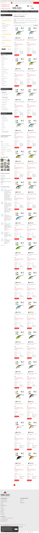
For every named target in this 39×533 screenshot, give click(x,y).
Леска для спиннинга (3, 147)
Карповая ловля (19, 11)
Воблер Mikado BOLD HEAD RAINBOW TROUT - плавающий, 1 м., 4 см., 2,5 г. (19, 40)
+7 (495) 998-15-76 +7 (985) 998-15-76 (5, 5)
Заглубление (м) (6, 30)
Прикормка (3, 83)
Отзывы (3, 129)
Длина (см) (6, 36)
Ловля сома (27, 11)
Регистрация (36, 2)
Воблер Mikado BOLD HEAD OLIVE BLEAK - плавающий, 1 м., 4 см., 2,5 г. (32, 194)
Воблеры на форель (5, 97)
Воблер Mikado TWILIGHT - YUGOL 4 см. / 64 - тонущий (19, 434)
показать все (3, 154)
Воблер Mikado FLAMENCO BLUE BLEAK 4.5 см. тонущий (19, 314)
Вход (31, 2)
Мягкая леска (2, 152)
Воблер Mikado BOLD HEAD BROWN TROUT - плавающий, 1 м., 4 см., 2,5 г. (19, 163)
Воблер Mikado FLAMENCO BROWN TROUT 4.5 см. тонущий (32, 314)
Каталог (4, 53)
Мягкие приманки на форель (6, 99)
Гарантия (19, 0)
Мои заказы (22, 499)
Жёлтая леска (2, 145)
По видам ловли (5, 88)
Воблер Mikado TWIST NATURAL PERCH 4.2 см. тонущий (32, 255)
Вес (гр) (6, 42)
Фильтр (4, 15)
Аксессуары (3, 76)
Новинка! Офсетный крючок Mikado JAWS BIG (6, 182)
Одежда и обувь (4, 81)
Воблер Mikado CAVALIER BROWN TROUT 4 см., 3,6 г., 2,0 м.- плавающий (19, 71)
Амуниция (3, 79)
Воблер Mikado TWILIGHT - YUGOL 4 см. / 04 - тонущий (32, 403)
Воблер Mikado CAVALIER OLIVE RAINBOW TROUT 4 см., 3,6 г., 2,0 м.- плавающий (19, 133)
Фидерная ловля (4, 11)
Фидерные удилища (4, 58)
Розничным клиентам (11, 0)
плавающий (4, 28)
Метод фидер (4, 104)
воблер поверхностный (6, 24)
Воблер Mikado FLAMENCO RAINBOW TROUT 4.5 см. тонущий (32, 374)
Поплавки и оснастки (5, 72)
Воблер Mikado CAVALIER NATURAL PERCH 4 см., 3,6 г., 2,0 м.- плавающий (19, 101)
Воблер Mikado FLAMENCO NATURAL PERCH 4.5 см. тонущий (32, 344)
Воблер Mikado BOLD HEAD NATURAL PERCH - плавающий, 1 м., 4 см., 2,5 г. (19, 194)
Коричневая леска (8, 145)
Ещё (33, 0)
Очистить (9, 49)
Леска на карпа (9, 149)
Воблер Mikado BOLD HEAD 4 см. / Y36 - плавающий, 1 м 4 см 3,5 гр (19, 403)
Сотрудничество (4, 117)
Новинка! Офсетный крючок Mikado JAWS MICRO (6, 179)
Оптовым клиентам (4, 0)
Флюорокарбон (4, 71)
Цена (6, 17)
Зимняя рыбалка (4, 85)
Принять (16, 529)
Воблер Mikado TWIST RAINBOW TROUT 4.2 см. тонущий (31, 284)
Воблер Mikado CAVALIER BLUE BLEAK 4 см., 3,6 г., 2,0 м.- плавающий (32, 40)
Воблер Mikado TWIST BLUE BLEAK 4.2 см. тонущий (19, 225)
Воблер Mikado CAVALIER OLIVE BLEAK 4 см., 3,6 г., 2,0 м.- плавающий (32, 101)
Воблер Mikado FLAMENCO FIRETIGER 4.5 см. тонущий (19, 344)
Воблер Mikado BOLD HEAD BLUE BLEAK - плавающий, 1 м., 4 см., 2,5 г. (32, 132)
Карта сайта (2, 514)
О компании (3, 127)
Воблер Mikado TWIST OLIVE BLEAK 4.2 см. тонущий (19, 284)
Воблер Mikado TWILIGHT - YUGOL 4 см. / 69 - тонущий (32, 465)
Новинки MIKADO (5, 55)
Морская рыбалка (34, 11)
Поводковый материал (5, 69)
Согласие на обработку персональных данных (5, 132)
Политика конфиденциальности (5, 525)
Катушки (3, 62)
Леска (2, 65)
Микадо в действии (25, 0)
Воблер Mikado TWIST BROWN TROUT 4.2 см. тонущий (32, 225)
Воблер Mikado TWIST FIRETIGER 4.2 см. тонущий (19, 255)
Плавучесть (6, 23)
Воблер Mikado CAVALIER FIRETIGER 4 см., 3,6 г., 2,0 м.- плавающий (32, 71)
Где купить (2, 512)
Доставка (3, 115)
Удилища (3, 60)
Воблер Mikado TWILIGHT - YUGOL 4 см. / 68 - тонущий (19, 465)
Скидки (16, 0)
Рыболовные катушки (5, 94)
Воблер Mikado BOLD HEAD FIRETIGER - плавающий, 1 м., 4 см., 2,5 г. (32, 163)
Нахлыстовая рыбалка (5, 109)
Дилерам (3, 124)
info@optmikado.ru (4, 520)
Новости (30, 0)
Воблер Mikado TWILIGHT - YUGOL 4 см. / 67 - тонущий (32, 434)
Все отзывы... (3, 245)
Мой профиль (22, 502)
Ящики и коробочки (4, 78)
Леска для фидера (3, 149)
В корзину (16, 85)
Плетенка (3, 67)
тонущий (3, 27)
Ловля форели (12, 11)
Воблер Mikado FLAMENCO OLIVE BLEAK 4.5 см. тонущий (18, 374)
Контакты (3, 122)
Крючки (3, 74)
